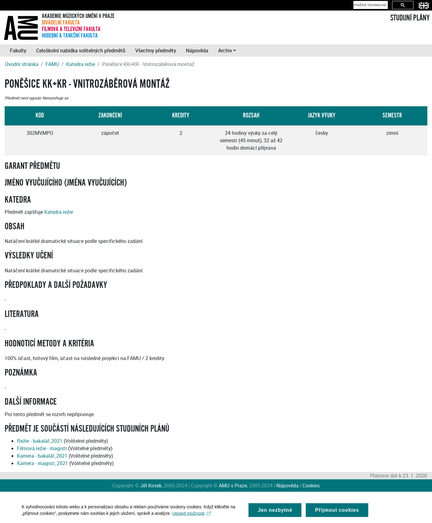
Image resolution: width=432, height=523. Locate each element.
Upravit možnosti (191, 515)
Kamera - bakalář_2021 (42, 455)
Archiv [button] (225, 50)
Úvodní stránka (21, 64)
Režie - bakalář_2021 (40, 440)
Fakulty (18, 50)
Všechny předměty (155, 50)
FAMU (52, 64)
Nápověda (197, 50)
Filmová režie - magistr (42, 448)
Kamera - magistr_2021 (42, 463)
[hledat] (370, 5)
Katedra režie (80, 64)
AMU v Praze (233, 485)
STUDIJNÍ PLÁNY (410, 18)
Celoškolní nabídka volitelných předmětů (80, 50)
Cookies (311, 485)
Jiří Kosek (151, 485)
